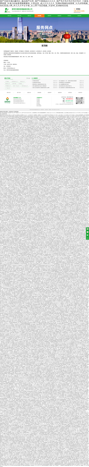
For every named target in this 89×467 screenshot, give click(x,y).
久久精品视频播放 (66, 153)
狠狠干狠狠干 (20, 204)
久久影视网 (2, 164)
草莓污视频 (13, 389)
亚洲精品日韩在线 (75, 176)
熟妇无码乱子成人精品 (50, 449)
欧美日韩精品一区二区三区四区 (58, 305)
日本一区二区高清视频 (85, 162)
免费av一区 (11, 297)
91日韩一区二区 (24, 142)
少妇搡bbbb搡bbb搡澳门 (5, 212)
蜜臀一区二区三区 (26, 198)
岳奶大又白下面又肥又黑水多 (63, 196)
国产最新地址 (41, 356)
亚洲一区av (58, 197)
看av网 (47, 164)
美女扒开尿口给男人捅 (80, 127)
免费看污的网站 (34, 450)
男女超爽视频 (10, 281)
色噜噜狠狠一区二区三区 (68, 181)
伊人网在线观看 (59, 295)
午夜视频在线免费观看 (5, 240)
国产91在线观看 (9, 192)
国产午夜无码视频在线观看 (25, 152)
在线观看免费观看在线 (63, 151)
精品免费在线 (47, 317)
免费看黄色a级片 (76, 383)
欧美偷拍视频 (60, 451)
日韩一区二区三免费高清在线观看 (72, 365)
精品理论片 (64, 117)
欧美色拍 (26, 180)
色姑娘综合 (84, 329)
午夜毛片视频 (31, 356)
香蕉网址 (33, 153)
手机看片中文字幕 (49, 198)
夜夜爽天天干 (12, 285)
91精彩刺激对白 (40, 401)
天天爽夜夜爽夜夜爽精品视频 (42, 184)
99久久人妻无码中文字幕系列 (51, 139)
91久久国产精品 (69, 247)
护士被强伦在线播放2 (56, 128)
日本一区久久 (16, 156)
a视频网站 (86, 247)
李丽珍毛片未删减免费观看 (35, 302)
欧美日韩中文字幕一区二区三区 (31, 144)
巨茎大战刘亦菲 (71, 144)
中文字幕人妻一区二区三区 (20, 423)
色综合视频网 (24, 373)
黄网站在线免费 (77, 221)
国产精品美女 (53, 226)
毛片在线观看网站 (25, 213)
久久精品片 (71, 303)
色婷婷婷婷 (36, 122)
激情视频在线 (71, 423)
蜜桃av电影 (72, 338)
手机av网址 (75, 351)
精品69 (70, 271)
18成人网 (72, 218)
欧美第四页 (78, 142)
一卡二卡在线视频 (82, 125)
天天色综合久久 (78, 226)
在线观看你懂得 (46, 162)
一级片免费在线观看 (6, 130)
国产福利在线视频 (39, 417)
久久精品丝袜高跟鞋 (6, 357)
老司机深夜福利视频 (45, 314)
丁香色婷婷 (61, 431)
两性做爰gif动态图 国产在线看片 (64, 116)
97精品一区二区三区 (30, 273)
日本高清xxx (16, 278)
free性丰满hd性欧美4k (83, 186)
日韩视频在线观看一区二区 (27, 432)
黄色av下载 (39, 355)
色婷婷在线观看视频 (27, 281)
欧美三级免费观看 (48, 244)
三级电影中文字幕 (36, 240)
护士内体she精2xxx (84, 426)
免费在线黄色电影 (29, 167)
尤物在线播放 (25, 410)
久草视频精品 (64, 122)
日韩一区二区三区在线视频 (70, 133)
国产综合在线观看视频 (28, 158)
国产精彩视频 (85, 355)
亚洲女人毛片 (31, 181)
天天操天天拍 (65, 333)
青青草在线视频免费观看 (74, 375)
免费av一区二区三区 (65, 393)
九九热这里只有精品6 (60, 461)
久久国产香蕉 (71, 298)
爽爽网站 (42, 118)
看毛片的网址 (42, 308)
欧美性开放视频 (19, 407)
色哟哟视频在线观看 (34, 416)
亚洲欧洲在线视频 (77, 368)
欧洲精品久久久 (47, 283)
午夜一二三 (14, 388)
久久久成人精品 (83, 346)
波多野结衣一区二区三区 (4, 300)
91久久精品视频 (5, 440)
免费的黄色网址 (52, 247)
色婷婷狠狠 (36, 321)
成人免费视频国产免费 (56, 150)
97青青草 (87, 407)
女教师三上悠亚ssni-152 (27, 347)
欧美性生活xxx (57, 159)
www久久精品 (32, 381)
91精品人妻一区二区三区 (45, 210)
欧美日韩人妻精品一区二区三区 (79, 253)
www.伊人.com (5, 297)
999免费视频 (23, 226)
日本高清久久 (43, 268)
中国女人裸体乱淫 (29, 439)
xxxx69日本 (13, 362)
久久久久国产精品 (15, 307)
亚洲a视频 (14, 192)
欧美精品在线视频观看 (53, 179)
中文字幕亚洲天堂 (8, 138)
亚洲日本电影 (44, 116)
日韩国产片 (68, 416)
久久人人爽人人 (13, 280)
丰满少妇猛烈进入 (85, 215)
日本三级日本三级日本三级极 (75, 269)
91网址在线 (41, 212)
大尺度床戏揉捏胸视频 (5, 143)
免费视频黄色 (40, 209)
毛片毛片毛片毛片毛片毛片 (52, 252)
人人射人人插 (59, 289)
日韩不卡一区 (77, 188)
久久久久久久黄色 (46, 256)
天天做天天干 (2, 137)
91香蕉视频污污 (54, 187)
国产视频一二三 (21, 239)
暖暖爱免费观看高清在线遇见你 (58, 130)
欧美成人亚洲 (26, 350)
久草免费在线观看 (56, 243)
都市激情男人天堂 (69, 383)
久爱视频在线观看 (19, 268)
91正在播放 (12, 416)
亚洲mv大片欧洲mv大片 (45, 440)
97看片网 (28, 297)
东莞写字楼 (14, 83)
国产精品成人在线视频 (59, 135)
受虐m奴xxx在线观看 (49, 155)
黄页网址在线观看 (75, 271)
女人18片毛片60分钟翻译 (35, 194)
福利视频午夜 (35, 447)
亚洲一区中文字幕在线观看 (16, 121)
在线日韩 (16, 204)
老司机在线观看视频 (44, 434)
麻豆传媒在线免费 (61, 363)
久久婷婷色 (71, 388)
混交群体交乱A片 (72, 346)
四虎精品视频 (67, 465)
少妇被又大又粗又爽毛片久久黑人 (11, 311)
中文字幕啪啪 (47, 161)
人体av (51, 211)
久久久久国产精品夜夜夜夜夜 (39, 133)
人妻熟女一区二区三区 (64, 214)
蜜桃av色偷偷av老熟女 (24, 187)
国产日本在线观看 (82, 128)
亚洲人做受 (30, 257)
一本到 (57, 172)
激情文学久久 (43, 382)
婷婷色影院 (62, 388)
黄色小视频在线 (31, 162)
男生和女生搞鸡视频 (51, 122)
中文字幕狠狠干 (34, 277)
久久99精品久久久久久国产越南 (43, 249)
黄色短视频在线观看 (59, 402)
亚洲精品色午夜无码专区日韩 (83, 136)
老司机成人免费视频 (29, 128)
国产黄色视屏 (61, 439)
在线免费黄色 (80, 232)
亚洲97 (48, 159)
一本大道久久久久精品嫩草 (72, 158)
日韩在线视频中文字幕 (55, 290)
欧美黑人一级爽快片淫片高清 (28, 179)
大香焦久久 (17, 254)
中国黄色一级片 (52, 465)
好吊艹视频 (60, 160)
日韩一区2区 (24, 231)
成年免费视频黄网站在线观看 (33, 400)
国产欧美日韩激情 (20, 306)
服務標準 (49, 15)
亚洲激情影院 (27, 423)
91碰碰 (54, 295)
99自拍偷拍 (79, 328)
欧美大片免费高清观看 (84, 235)
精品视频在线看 (50, 457)
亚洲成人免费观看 (6, 219)
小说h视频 (28, 219)
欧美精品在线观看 (7, 255)
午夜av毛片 (74, 138)
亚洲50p (3, 338)
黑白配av (49, 432)
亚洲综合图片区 (14, 160)
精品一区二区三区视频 (75, 281)
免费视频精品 (11, 383)
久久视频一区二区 (44, 381)
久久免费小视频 (11, 332)
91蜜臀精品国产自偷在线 (78, 392)
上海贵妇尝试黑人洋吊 (51, 329)
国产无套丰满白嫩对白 (44, 175)
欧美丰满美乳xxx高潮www (32, 169)
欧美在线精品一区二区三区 (44, 211)
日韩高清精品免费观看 (30, 226)
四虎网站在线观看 (38, 215)
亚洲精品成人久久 (5, 273)
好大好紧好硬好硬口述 (39, 300)
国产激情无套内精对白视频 (41, 141)
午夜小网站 (44, 170)
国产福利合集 (14, 339)
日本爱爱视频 (78, 426)
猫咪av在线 (34, 136)
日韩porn (24, 210)
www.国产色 (54, 254)
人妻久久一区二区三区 (85, 221)
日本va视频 (5, 187)
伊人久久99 (37, 175)
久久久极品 (60, 456)
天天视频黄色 (38, 440)
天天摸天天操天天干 (15, 283)
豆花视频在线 (78, 421)
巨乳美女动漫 (43, 338)
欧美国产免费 (56, 246)
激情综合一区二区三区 (43, 137)
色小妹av (43, 375)
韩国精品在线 (48, 337)
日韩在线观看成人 (63, 320)
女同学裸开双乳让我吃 (27, 150)
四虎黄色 (14, 243)
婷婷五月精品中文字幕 (45, 332)
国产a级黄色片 (69, 138)
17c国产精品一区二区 (72, 332)
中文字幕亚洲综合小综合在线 (40, 239)
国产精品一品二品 (3, 290)
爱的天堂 (72, 126)
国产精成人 (77, 236)
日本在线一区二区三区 (77, 391)
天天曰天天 (44, 334)
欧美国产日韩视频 (40, 177)
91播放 (33, 455)
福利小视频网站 (14, 457)
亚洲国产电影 (50, 220)
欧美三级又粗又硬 (80, 434)
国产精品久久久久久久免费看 (55, 210)
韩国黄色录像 (73, 398)
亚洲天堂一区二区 (54, 186)
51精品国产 (31, 282)
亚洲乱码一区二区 (53, 213)
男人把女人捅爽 (59, 314)
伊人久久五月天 (82, 415)
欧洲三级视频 (9, 271)
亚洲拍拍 (77, 134)
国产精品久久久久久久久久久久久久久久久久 (64, 189)
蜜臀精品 (2, 461)
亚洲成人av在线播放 (18, 167)
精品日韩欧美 (57, 229)
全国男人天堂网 (54, 458)
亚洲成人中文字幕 (77, 447)
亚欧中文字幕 (47, 362)
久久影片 (7, 315)
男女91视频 (34, 337)
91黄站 (70, 239)
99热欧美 (70, 402)
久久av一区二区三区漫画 (66, 295)
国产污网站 (41, 243)
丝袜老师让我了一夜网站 (50, 141)
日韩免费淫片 (59, 184)
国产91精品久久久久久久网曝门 (70, 283)
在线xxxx (43, 134)
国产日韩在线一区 (27, 260)
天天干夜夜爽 (19, 296)
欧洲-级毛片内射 (57, 406)
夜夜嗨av (12, 212)
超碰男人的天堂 (15, 138)
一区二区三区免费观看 (17, 209)
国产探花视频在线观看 (71, 357)
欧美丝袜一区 (2, 322)
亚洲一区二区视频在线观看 (18, 290)
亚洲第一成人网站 (36, 366)
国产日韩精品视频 (52, 237)
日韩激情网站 (4, 443)
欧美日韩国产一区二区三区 (68, 184)
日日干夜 (62, 350)
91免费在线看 (33, 342)
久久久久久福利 (37, 455)
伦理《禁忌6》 (7, 171)
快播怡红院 (17, 324)
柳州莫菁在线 (28, 176)
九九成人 (34, 358)
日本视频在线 (82, 134)
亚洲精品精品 (84, 325)
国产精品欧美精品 (16, 117)
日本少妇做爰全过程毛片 (30, 320)
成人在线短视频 (81, 370)
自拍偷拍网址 (39, 296)
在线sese (35, 184)
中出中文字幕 (74, 286)
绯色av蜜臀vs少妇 (59, 280)
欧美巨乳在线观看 (37, 197)
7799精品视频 (7, 382)
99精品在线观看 (27, 246)
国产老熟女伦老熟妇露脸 (57, 274)
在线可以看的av (75, 282)
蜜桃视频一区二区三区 (22, 145)
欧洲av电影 (51, 206)
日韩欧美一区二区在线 (15, 374)
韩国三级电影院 (8, 197)
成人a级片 (32, 274)
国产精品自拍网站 (67, 179)
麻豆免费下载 (50, 442)
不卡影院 (26, 264)
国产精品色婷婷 (84, 218)
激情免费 (34, 230)
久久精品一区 (79, 399)
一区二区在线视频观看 (70, 448)
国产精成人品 (34, 458)
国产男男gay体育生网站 (59, 372)
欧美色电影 (27, 262)
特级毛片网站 (79, 158)
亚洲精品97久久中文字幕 (62, 187)
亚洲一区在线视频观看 (39, 119)
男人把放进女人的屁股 (36, 238)
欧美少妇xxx (64, 143)
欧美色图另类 (56, 413)
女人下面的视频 (32, 222)
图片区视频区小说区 (20, 211)
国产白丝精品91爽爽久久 (44, 194)
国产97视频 (77, 169)
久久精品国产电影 (50, 116)
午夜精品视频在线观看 (15, 238)
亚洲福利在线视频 (7, 372)
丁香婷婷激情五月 (30, 120)
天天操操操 (65, 185)
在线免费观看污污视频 (9, 156)
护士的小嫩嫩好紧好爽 (5, 355)
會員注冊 (78, 12)
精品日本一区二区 (65, 313)
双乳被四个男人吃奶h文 (27, 383)
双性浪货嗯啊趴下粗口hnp (40, 198)
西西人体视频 (14, 286)
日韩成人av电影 (85, 163)
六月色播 (87, 398)
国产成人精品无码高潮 (27, 236)
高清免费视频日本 (56, 263)
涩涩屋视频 (12, 180)
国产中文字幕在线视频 (33, 312)
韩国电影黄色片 (45, 181)
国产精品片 (37, 308)
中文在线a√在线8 (16, 168)
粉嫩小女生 (80, 124)
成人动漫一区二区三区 (4, 161)
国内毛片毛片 (25, 257)
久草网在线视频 (33, 433)
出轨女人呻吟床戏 (65, 139)
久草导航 (60, 370)
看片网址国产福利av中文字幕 (24, 143)
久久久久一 (15, 421)
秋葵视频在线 (50, 393)
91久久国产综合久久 (5, 323)
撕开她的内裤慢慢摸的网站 (12, 162)
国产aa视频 (37, 274)
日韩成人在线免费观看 (16, 452)
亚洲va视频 (69, 142)
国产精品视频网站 (37, 345)
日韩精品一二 (69, 256)
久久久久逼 (71, 333)
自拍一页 (39, 237)
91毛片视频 (22, 262)
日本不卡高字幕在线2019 (66, 415)
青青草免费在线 (38, 290)
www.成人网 (50, 281)
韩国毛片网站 (54, 125)
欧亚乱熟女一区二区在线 (29, 147)
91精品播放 (60, 270)
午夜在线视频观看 (36, 130)
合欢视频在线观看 (64, 332)
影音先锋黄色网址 (56, 248)
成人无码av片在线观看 (85, 204)
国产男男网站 (23, 245)
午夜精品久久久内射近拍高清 (80, 439)
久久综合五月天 (22, 256)
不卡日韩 (65, 442)
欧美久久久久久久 (16, 151)
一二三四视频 (47, 430)
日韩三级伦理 (84, 399)
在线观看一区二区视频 (83, 122)
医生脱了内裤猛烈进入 (85, 220)
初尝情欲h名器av (17, 368)
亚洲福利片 (57, 277)
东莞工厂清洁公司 (16, 85)
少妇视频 (64, 452)
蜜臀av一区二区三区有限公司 (59, 205)
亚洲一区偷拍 (50, 427)
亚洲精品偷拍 (48, 272)
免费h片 (35, 346)
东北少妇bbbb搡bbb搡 (78, 396)
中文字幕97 (46, 364)
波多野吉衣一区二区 (23, 272)
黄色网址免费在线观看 (4, 383)
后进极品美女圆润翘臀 (47, 145)
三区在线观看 (82, 393)
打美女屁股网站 (25, 351)
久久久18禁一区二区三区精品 (61, 171)
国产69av (71, 410)
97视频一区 (2, 145)
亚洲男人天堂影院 (17, 443)
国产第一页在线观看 (35, 444)
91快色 (79, 279)
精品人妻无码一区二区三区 (47, 150)
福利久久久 (37, 135)
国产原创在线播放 (80, 168)
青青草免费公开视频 (83, 372)
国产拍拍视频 (82, 298)
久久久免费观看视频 (82, 348)
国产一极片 (53, 371)
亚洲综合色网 (43, 238)
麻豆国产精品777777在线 (20, 122)
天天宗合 (7, 237)
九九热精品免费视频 (63, 243)
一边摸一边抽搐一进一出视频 (40, 262)
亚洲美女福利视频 (38, 181)
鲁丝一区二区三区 (7, 252)
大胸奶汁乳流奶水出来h (44, 228)
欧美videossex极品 (21, 305)
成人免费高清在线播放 (80, 384)
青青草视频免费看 (25, 188)
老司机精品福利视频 (53, 245)
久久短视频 (27, 256)
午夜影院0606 (85, 449)
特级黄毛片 (37, 142)
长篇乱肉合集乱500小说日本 (29, 289)
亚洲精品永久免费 (53, 289)
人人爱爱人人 (66, 298)
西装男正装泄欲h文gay (68, 324)
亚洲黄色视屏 (70, 214)
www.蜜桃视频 (10, 193)
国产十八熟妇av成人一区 (4, 177)
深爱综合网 (36, 147)
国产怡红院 (23, 171)
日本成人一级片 (72, 237)
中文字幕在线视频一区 (41, 316)
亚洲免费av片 (13, 122)
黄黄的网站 (57, 422)
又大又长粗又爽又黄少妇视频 (54, 126)
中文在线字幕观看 (31, 308)
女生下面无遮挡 (27, 192)
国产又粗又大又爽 (81, 273)
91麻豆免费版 (7, 189)
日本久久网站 (8, 135)
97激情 (10, 353)
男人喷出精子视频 (32, 387)
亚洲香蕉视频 (85, 266)
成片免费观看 (66, 379)
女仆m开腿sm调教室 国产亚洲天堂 (49, 202)
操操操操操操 (63, 427)
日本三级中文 (33, 260)
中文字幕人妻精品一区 (13, 305)
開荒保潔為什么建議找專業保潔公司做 (39, 92)
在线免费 (70, 348)
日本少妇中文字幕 (74, 279)
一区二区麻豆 (72, 226)
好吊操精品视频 (10, 290)
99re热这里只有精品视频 (34, 196)
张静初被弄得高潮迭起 (57, 325)
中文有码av (25, 416)
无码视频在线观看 (8, 179)
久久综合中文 (85, 396)
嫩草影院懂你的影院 (46, 392)
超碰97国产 (52, 464)
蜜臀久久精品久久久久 (39, 423)
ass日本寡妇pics (73, 193)
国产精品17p (49, 305)
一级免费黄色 (4, 244)
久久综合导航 (72, 302)
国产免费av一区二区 (34, 297)
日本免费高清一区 (45, 206)
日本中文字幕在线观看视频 (11, 126)
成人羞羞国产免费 (85, 119)
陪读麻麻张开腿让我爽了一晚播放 (8, 370)
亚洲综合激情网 (70, 442)
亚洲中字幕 (12, 152)
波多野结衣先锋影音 (28, 333)
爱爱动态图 (2, 125)
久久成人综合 (84, 248)
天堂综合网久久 (7, 380)
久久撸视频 (62, 460)
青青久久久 (63, 302)
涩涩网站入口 (39, 136)
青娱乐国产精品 (75, 238)
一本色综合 (5, 142)
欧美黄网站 (67, 239)
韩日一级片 (7, 223)
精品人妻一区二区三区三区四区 (67, 178)
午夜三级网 (7, 158)
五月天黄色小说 (79, 239)
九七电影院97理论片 (35, 185)
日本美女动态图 (62, 337)
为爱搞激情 (39, 213)
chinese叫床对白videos (27, 458)
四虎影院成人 (32, 143)
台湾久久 (10, 345)
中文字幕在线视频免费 (54, 162)
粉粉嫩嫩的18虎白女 (56, 350)
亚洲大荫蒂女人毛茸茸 (22, 159)
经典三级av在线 (4, 141)
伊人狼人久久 (28, 277)
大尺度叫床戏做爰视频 (55, 188)
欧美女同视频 (42, 127)
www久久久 (82, 195)
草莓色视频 (53, 357)
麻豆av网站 (12, 240)
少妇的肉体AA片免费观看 (45, 380)
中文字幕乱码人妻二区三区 (69, 290)
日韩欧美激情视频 (24, 346)
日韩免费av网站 (61, 186)
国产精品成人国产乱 (12, 336)
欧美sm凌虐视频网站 (23, 168)
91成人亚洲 (85, 312)
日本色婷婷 (85, 408)
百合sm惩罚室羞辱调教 (69, 337)
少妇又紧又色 (31, 133)
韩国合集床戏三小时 (77, 144)
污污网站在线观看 (17, 142)
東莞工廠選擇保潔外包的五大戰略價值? (40, 94)
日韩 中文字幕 (85, 124)
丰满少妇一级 (58, 357)
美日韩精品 (70, 194)
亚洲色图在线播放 (41, 346)
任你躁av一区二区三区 (33, 187)
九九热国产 (2, 188)
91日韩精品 (59, 226)
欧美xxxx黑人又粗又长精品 (76, 172)
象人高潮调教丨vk (34, 218)
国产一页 (33, 268)
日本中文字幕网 (80, 286)
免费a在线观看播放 (37, 278)
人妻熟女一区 (64, 158)
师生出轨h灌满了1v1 (21, 339)
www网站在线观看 (6, 418)
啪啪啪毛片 (51, 180)
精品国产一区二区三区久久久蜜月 (83, 138)
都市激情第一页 (25, 170)
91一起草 (85, 286)
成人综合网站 (27, 164)
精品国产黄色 (26, 203)
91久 (16, 261)
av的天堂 (14, 222)
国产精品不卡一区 (41, 312)
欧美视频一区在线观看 (31, 272)
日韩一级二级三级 (14, 129)
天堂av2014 (39, 277)
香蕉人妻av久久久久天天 (18, 125)
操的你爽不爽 (47, 346)
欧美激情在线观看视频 (46, 213)
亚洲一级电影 (44, 261)
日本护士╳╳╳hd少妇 (66, 120)
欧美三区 (6, 164)
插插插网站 (75, 331)
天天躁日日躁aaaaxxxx (71, 325)
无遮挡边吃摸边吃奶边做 (55, 269)
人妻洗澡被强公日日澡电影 (13, 161)
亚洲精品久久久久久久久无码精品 (8, 324)
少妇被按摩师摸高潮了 (27, 139)
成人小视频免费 (39, 323)
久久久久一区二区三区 (11, 119)
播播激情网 (33, 134)
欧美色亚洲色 (59, 139)
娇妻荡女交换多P (22, 185)
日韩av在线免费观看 (51, 354)
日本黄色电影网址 (55, 151)
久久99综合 (23, 368)
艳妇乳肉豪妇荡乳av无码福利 (30, 171)
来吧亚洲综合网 (52, 364)
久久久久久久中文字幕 (31, 119)
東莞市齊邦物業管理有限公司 (18, 101)
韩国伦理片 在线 (80, 255)
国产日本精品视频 (78, 342)
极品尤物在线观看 (48, 308)
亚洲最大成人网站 (68, 434)
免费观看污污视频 (78, 210)
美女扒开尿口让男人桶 (74, 244)
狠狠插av (57, 235)
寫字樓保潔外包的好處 (37, 90)
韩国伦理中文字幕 (71, 162)
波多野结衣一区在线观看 (80, 283)
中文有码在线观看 (5, 170)
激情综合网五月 (31, 389)
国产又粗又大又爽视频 (42, 257)
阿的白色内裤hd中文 (48, 169)
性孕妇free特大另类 (16, 262)
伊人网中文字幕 (82, 382)
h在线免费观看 (37, 368)
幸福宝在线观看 (22, 287)
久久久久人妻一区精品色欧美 (81, 117)
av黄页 (9, 187)
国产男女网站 (66, 350)
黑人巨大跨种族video (78, 448)
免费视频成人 (85, 365)
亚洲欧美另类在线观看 (83, 277)
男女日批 (38, 379)
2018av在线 (48, 239)
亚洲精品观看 (38, 220)
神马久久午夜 (27, 302)
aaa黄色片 (19, 226)
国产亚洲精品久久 (53, 387)
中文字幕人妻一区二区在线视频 (79, 212)
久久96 (70, 455)
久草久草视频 (9, 262)
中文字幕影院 (79, 146)
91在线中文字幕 (66, 409)
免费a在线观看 (73, 328)
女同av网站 (6, 228)
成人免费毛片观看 (47, 372)
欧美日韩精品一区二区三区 (12, 141)
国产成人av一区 (34, 164)
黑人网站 (35, 390)
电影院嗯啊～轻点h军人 (79, 135)
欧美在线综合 (77, 341)
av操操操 (21, 181)
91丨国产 (16, 416)
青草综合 (28, 221)
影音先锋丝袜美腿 (30, 408)
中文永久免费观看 (36, 118)
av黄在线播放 (58, 141)
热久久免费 (77, 287)
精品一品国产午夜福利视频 (66, 176)
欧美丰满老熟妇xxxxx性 (38, 162)
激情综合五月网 (17, 390)
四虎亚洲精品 (2, 257)
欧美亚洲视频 (57, 366)
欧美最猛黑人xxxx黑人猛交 (54, 156)
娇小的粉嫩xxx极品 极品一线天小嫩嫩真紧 (15, 198)
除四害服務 (39, 104)
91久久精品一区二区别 (81, 167)
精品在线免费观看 (65, 322)
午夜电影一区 (8, 331)
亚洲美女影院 (38, 298)
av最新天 (11, 177)
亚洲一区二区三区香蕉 (49, 144)
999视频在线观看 (24, 121)
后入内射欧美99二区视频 (16, 232)
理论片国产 (67, 291)
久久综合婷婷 (85, 201)
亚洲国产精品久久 (75, 247)
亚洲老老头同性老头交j (78, 170)
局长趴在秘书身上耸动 (37, 116)
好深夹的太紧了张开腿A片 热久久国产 (79, 143)
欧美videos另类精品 (79, 171)
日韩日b (59, 127)
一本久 (54, 171)
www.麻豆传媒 (46, 396)
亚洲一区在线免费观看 (41, 155)
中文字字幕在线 (82, 206)
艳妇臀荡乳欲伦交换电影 (15, 450)
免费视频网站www (77, 178)
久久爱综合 (49, 382)
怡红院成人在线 (44, 438)
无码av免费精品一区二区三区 (53, 121)
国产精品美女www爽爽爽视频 (20, 119)
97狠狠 (81, 302)
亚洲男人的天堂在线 (15, 197)
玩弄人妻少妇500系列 (14, 391)
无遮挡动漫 (8, 306)
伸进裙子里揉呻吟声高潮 (68, 431)
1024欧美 (49, 187)
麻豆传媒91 (45, 246)
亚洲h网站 (79, 351)
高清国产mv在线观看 (65, 273)
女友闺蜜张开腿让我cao (34, 373)
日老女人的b (71, 447)
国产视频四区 (56, 439)
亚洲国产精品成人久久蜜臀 (9, 379)
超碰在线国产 (68, 266)
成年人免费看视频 (28, 127)
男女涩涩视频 (40, 124)
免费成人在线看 (34, 255)
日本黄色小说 (7, 213)
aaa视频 (69, 126)
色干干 (51, 350)
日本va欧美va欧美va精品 (37, 374)
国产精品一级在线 (41, 297)
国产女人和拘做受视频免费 (62, 213)
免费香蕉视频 (60, 278)
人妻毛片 (27, 126)
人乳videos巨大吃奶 (30, 245)
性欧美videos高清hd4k (13, 314)
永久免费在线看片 (74, 232)
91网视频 (6, 136)
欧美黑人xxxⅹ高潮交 (51, 307)
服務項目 (29, 15)
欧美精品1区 (68, 268)
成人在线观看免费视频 (72, 311)
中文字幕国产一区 (66, 382)
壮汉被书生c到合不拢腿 (14, 287)
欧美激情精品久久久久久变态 (16, 144)
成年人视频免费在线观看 (59, 118)
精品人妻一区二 (25, 424)
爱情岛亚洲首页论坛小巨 (35, 305)
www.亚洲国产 (29, 355)
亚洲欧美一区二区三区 (17, 154)
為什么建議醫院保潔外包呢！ (64, 92)
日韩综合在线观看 (78, 268)
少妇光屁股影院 (7, 155)
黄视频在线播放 (21, 141)
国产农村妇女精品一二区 (38, 280)
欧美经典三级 (14, 405)
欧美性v (17, 256)
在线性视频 (85, 158)
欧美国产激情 (35, 137)
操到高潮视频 (74, 434)
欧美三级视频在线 (6, 365)
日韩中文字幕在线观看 (37, 167)
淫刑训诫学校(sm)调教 (67, 192)
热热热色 (65, 306)
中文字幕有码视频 (63, 263)
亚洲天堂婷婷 (69, 381)
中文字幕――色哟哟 (74, 118)
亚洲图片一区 (26, 181)
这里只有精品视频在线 (76, 425)
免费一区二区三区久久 (58, 152)
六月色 (11, 143)
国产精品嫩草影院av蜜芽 (42, 159)
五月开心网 (55, 457)
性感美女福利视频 (22, 439)
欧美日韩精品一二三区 (58, 185)
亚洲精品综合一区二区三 (45, 443)
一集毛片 (41, 193)
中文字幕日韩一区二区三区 (5, 236)
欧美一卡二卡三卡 (45, 277)
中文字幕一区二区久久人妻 (8, 181)
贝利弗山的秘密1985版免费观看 (30, 141)
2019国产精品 (81, 417)
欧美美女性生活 (8, 160)
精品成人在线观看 (9, 444)
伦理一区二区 (2, 392)
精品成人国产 (86, 150)
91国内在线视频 (62, 448)
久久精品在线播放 (25, 237)
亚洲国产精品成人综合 (32, 168)
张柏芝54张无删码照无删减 (70, 211)
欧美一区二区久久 (79, 459)
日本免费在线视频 (38, 226)
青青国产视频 (25, 401)
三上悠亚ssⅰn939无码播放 (66, 127)
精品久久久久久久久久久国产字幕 (8, 261)
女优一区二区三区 (84, 187)
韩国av (58, 155)
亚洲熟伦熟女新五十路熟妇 (23, 215)
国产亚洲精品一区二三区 (17, 402)
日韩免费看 (82, 139)
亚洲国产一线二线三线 (4, 413)
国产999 (29, 255)
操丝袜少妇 (3, 376)
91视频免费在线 (67, 218)
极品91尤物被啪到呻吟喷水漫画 (21, 441)
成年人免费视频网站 (45, 341)
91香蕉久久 (53, 319)
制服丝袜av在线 (53, 303)
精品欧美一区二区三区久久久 (15, 323)
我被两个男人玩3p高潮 (81, 270)
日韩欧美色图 (36, 282)
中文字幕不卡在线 (51, 381)
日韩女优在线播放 (13, 147)
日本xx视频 (25, 118)
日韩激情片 (2, 205)
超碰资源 (78, 311)
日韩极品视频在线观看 (13, 170)
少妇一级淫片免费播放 (61, 211)
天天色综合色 (44, 325)
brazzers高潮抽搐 (28, 339)
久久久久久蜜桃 (25, 308)
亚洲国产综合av (44, 172)
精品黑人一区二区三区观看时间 (17, 341)
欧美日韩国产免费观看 (75, 156)
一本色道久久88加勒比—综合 (5, 163)
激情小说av (78, 457)
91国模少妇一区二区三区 (59, 202)
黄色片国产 (52, 430)
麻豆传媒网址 (78, 363)
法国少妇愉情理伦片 (20, 270)
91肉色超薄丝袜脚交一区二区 (16, 252)
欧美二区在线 (26, 328)
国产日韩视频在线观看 (11, 289)
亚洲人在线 (82, 263)
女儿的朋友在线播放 (39, 222)
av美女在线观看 (51, 246)
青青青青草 (68, 440)
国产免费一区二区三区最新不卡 (30, 155)
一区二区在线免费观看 (51, 117)
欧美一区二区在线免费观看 (59, 374)
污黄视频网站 (32, 160)
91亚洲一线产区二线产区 (23, 349)
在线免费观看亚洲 (14, 461)
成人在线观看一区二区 (61, 203)
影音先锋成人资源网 (51, 235)
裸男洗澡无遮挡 (11, 204)
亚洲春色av (14, 137)
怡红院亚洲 (54, 211)
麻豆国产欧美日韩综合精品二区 (30, 456)
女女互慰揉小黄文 (67, 135)
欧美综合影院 (33, 371)
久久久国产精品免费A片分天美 (5, 299)
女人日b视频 (46, 209)
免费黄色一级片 (45, 417)
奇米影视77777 (42, 142)
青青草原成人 (21, 197)
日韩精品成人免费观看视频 (51, 189)
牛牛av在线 (46, 212)
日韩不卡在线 (71, 245)
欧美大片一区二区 (19, 409)
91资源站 (82, 387)
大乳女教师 (32, 423)
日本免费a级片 (74, 401)
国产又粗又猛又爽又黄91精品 (25, 418)
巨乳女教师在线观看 (58, 153)
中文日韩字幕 (25, 409)
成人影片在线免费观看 (25, 319)
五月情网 (38, 456)
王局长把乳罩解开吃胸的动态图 (12, 247)
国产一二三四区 (44, 405)
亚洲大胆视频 (76, 298)
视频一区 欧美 (24, 426)
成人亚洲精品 (58, 349)
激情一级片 (68, 387)
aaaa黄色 (26, 162)
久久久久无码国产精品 (82, 244)
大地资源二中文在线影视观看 (8, 404)
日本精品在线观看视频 (23, 278)
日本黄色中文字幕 (55, 230)
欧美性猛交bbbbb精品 (7, 195)
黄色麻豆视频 (6, 330)
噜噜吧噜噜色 (31, 180)
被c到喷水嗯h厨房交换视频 (83, 176)
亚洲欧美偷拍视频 (75, 160)
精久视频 (3, 342)
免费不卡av (18, 434)
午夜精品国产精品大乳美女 (12, 133)
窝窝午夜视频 (43, 176)
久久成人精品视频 (28, 238)
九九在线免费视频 (8, 127)
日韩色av (10, 447)
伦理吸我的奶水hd (71, 161)
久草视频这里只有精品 (72, 177)
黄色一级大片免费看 (13, 219)
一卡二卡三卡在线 (18, 220)
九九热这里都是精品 (42, 117)
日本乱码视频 (22, 136)
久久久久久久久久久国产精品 (45, 424)
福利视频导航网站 (85, 278)
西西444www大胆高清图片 (50, 265)
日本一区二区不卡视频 (48, 248)
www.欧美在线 (79, 163)
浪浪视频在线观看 (56, 358)
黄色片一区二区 (55, 405)
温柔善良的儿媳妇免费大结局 (57, 299)
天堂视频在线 (81, 281)
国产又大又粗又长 (35, 139)
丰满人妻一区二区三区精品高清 (65, 172)
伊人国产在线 (37, 248)
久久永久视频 (84, 379)
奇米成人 (29, 286)
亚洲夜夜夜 (36, 186)
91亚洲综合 (22, 130)
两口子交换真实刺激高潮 (47, 243)
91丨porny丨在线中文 (66, 450)
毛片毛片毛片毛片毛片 (44, 240)
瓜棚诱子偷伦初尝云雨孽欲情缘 (8, 433)
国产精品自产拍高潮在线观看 (73, 422)
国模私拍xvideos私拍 (33, 237)
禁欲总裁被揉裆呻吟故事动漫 (64, 277)
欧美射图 (53, 372)
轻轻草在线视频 (45, 397)
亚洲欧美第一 (70, 154)
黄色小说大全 (74, 261)
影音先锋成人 (84, 145)
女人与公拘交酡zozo (30, 211)
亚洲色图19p (77, 387)
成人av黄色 (72, 116)
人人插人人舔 (40, 154)
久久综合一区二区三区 (44, 121)
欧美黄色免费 (42, 189)
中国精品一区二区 (85, 289)
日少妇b (40, 263)
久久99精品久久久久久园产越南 (77, 321)
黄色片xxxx (74, 117)
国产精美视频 (32, 146)
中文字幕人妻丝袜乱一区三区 (39, 161)
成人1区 (49, 435)
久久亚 (82, 213)
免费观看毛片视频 (42, 163)
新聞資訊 (69, 15)
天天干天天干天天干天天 (48, 358)
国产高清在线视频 (78, 120)
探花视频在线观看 (28, 136)
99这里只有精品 (72, 236)
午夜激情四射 (41, 336)
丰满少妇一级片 (77, 202)
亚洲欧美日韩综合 (13, 213)
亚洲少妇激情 (59, 281)
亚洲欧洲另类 (76, 214)
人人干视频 (55, 198)
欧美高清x (2, 139)
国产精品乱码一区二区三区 (80, 228)
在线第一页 (52, 159)
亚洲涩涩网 (3, 153)
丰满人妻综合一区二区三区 (54, 388)
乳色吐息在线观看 (60, 181)
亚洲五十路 (64, 418)
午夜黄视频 (69, 288)
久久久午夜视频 (72, 409)
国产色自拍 (81, 151)
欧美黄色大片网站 (15, 124)
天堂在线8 (15, 146)
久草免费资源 (14, 145)
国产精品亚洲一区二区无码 (18, 196)
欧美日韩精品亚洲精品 (18, 313)
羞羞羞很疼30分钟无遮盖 (44, 219)
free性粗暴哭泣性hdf (3, 399)
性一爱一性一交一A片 (26, 433)
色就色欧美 (87, 336)
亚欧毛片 (11, 229)
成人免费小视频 (82, 214)
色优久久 (61, 192)
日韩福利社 (73, 268)
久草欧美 (70, 331)
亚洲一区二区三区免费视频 (17, 321)
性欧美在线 (44, 215)
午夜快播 (54, 320)
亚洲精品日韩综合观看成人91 (19, 315)
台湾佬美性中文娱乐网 (48, 391)
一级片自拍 (82, 181)
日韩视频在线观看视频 (23, 307)
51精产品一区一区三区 (43, 122)
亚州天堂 (1, 218)
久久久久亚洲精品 (58, 178)
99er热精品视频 (10, 118)
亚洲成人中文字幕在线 (80, 441)
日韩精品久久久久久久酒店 (80, 133)
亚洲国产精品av (21, 400)
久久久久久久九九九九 (62, 256)
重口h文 (4, 235)
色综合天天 (64, 289)
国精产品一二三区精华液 (10, 430)
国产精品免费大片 (37, 180)
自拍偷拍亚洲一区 (62, 365)
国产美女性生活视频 (54, 443)
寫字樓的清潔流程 (36, 89)
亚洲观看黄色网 (74, 203)
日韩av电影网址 (84, 435)
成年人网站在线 (7, 129)
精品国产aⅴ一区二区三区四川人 (17, 186)
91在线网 (15, 347)
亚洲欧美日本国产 (83, 236)
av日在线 (16, 439)
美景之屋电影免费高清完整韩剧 (23, 235)
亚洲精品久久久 (70, 129)
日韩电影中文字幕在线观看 (58, 298)
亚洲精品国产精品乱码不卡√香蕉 (38, 158)
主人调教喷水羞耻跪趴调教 (44, 282)
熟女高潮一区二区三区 (37, 325)
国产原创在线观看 (33, 256)
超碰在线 (30, 374)
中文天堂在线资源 (21, 417)
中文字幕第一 (75, 376)
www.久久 (69, 219)
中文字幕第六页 (9, 417)
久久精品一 (32, 350)
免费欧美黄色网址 (78, 338)
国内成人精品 (54, 120)
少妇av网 (20, 228)
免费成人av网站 (55, 127)
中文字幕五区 (37, 270)
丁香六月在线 (29, 263)
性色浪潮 (10, 194)
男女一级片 (73, 387)
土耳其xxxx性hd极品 (83, 227)
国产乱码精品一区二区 (14, 382)
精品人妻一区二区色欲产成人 (25, 450)
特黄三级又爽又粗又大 (45, 367)
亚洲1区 (19, 129)
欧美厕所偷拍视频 (29, 447)
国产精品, (45, 192)
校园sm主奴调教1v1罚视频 (72, 230)
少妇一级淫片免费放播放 (63, 271)
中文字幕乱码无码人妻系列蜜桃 (47, 313)
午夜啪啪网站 (8, 397)
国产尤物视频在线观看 (47, 254)
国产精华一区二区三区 (62, 142)
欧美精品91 (37, 320)
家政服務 (38, 103)
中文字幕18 (53, 404)
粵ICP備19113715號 (55, 109)
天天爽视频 (23, 205)
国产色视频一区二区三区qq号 (31, 285)
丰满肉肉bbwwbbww (13, 365)
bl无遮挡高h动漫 (53, 154)
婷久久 (6, 322)
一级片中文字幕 (72, 384)
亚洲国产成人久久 (61, 432)
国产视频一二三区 (78, 164)
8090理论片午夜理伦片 (42, 418)
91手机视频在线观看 (53, 346)
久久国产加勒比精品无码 (77, 205)
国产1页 (41, 130)
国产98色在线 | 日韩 (16, 244)
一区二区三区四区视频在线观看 (8, 214)
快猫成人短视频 (61, 426)
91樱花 (24, 176)
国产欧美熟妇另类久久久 (15, 187)
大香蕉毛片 (61, 294)
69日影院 (74, 146)
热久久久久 (28, 202)
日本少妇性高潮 (32, 228)
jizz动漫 (50, 249)
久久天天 (2, 408)
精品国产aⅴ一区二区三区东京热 (60, 167)
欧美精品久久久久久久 (23, 124)
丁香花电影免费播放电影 (62, 177)
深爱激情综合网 (48, 160)
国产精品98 (11, 312)
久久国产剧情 (60, 306)
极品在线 (47, 289)
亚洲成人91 (42, 185)
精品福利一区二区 (73, 371)
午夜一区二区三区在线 (55, 170)
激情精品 (57, 192)
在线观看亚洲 (8, 362)
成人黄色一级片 (49, 295)
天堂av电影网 (38, 332)
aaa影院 (51, 262)
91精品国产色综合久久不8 (72, 359)
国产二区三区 (48, 357)
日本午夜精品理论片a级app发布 (49, 280)
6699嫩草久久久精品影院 (59, 316)
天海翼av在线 (28, 145)
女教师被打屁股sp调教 (70, 248)
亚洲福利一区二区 (67, 408)
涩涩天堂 (53, 308)
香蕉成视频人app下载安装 (51, 176)
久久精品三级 (12, 254)
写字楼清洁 (20, 83)
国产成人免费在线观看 (79, 308)
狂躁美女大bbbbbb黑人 (38, 214)
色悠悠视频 (65, 164)
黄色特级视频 (53, 400)
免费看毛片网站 (46, 221)
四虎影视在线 (52, 324)
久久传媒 (29, 153)
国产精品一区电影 (53, 330)
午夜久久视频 (7, 227)
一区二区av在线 (61, 179)
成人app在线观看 (46, 303)
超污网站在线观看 (17, 465)
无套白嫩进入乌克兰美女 (66, 404)
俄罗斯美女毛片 (46, 154)
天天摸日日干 (74, 141)
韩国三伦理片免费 (16, 193)
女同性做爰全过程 (58, 215)
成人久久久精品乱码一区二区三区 (21, 304)
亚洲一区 (24, 285)
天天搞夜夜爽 (2, 366)
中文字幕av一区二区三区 (30, 348)
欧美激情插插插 (8, 366)
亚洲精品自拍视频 (81, 359)
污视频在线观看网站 (81, 262)
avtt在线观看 (64, 255)
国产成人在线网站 (13, 172)
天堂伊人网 (4, 364)
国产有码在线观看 (15, 253)
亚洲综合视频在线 (59, 261)
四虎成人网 (54, 312)
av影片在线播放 (64, 219)
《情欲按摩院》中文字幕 (25, 194)
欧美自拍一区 (10, 164)
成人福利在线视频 (55, 368)
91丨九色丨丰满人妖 (84, 147)
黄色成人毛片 (86, 373)
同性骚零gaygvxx (85, 256)
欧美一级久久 (47, 348)
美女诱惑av (2, 402)
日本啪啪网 (72, 153)
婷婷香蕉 (27, 172)
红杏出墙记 (6, 218)
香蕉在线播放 (69, 160)
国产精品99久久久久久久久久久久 (58, 398)
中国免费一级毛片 (58, 122)
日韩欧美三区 (23, 390)
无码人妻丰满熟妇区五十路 (77, 458)
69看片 (29, 416)
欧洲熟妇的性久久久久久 (80, 404)
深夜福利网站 (36, 359)
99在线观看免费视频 (71, 198)
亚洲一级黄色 (25, 341)
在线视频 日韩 (49, 418)
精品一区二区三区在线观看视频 (15, 426)
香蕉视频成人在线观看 (4, 268)
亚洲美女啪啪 (86, 223)
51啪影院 (73, 380)
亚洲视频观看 (58, 168)
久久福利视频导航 (52, 228)
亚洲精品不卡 (10, 230)
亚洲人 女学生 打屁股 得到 (56, 145)
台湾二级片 (58, 320)
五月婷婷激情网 (61, 380)
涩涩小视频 (77, 443)
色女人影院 (19, 213)
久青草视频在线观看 (10, 347)
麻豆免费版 (24, 297)
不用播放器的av (10, 196)
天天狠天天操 (12, 334)
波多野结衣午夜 (11, 313)
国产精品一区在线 (37, 231)
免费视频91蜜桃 (68, 204)
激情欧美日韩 (40, 223)
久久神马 (21, 410)
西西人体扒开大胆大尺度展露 (21, 169)
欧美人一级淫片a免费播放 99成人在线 (81, 452)
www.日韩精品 (60, 220)
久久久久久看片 (40, 255)
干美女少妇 (5, 358)
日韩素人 (55, 144)
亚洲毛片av (59, 120)
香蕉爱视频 (83, 269)
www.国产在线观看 (68, 227)
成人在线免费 (49, 231)
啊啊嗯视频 (57, 271)
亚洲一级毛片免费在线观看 (52, 129)
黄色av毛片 (53, 222)
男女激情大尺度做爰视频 (28, 137)
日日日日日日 (38, 272)
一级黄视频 (12, 125)
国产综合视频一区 (18, 433)
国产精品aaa (73, 240)
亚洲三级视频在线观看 (33, 349)
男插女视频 (36, 356)
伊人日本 (54, 231)
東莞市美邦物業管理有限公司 (18, 100)
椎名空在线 (28, 298)
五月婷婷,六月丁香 (64, 137)
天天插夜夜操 (19, 265)
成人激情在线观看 (63, 424)
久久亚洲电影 (13, 195)
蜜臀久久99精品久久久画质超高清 (11, 265)
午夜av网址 (78, 177)
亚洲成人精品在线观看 (24, 193)
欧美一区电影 (63, 366)
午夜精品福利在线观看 (74, 159)
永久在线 (21, 263)
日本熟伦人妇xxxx (36, 432)
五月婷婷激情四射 (14, 210)
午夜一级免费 (77, 235)
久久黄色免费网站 (18, 285)
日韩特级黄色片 (85, 448)
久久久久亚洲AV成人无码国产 (67, 307)
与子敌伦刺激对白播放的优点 (5, 239)
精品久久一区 (50, 263)
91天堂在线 (31, 317)
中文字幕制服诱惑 (9, 407)
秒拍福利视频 (30, 156)
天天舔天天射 (39, 178)
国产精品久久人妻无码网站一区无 (47, 342)
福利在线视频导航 (8, 139)
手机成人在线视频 (37, 350)
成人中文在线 (77, 432)
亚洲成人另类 (42, 244)
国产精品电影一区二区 (78, 252)
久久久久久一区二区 (3, 198)
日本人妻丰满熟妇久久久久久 (60, 138)
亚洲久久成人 (10, 291)
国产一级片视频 (68, 321)
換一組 (29, 80)
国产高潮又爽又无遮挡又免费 (14, 178)
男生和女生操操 (62, 383)
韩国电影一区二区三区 (55, 239)
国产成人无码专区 (45, 205)
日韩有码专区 (50, 456)
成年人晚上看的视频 (60, 312)
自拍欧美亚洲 (11, 315)
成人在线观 (72, 136)
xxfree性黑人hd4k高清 (51, 261)
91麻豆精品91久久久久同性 (71, 134)
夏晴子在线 (22, 127)
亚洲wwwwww (58, 209)
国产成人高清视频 (20, 137)
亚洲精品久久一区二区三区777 (38, 328)
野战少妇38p (84, 421)
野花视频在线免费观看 (59, 319)
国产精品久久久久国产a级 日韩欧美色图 (42, 410)
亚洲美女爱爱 (58, 416)
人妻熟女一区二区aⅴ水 (55, 294)
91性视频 (30, 204)
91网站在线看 (76, 416)
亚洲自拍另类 (73, 175)
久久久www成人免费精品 (81, 371)
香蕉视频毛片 (11, 237)
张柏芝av (66, 202)
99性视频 (9, 232)
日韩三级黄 (34, 379)
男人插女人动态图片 (58, 447)
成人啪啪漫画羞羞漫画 (69, 396)
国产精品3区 (72, 336)
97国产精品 (2, 120)
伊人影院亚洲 (25, 362)
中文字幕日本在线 (76, 333)
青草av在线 (17, 342)
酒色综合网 (76, 312)
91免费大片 (20, 422)
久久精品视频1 (49, 353)
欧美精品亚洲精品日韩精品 (72, 260)
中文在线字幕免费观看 (54, 177)
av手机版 (17, 348)
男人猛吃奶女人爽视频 (79, 152)
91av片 (72, 400)
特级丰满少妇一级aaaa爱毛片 (59, 204)
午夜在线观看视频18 (39, 232)
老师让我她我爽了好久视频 (65, 364)
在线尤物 (40, 416)
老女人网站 (51, 459)
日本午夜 (39, 341)
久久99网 (12, 372)
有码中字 (62, 218)
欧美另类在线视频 (78, 289)
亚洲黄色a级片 (2, 362)
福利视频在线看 (75, 324)
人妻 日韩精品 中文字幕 (4, 328)
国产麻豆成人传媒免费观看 (75, 155)
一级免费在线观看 (5, 288)
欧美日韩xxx (72, 289)
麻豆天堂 (82, 366)
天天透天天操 (2, 253)
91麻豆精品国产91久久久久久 (28, 161)
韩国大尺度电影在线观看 (56, 136)
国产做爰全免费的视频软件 (26, 465)
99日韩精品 (35, 294)
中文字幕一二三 (30, 214)
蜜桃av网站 (40, 333)
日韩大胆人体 (31, 262)
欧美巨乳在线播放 (82, 192)
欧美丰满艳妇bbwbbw (50, 374)
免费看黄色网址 (76, 181)
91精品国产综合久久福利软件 (32, 124)
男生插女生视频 (85, 430)
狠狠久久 (8, 176)
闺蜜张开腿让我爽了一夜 (5, 220)
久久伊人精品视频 (40, 169)
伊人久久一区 (62, 188)
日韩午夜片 (60, 245)
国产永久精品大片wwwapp (31, 205)
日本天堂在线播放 (12, 211)
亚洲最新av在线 (66, 119)
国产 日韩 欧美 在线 (17, 387)
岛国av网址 (25, 263)
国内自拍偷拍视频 (75, 192)
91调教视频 (68, 125)
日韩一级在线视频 (43, 305)
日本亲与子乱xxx (4, 118)
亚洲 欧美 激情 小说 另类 (42, 281)
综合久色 (43, 144)
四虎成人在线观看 (26, 306)
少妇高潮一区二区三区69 (22, 286)
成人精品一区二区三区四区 (19, 203)
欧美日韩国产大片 (26, 228)
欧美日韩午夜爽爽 (57, 180)
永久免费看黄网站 (25, 388)
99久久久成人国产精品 (29, 197)
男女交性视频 (68, 232)
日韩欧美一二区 (50, 266)
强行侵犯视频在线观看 (10, 116)
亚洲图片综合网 (21, 247)
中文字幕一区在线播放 (61, 125)
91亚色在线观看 (33, 279)
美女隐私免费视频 (13, 296)
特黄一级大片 (14, 202)
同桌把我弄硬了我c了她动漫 (49, 118)
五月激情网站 (78, 288)
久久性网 (33, 239)
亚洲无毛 (69, 263)
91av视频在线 (65, 124)
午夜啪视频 (5, 193)
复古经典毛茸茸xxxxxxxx (46, 226)
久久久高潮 (59, 158)
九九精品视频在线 (59, 195)
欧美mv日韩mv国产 (63, 126)
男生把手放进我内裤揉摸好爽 (70, 246)
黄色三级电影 (86, 376)
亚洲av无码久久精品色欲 (60, 265)
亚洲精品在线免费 (5, 229)
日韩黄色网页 (62, 247)
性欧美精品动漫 (10, 142)
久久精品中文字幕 (45, 347)
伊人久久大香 (49, 320)
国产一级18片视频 (38, 206)
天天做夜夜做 (26, 138)
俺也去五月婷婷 (29, 189)
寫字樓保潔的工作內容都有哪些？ (65, 90)
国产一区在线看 (80, 296)
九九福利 (74, 239)
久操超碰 (59, 273)
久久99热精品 (78, 187)
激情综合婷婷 (10, 154)
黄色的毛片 (68, 121)
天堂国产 (37, 146)
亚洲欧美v (72, 120)
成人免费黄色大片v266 (78, 197)
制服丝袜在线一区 (31, 215)
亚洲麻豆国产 (13, 409)
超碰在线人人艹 (43, 231)
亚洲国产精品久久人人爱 (40, 171)
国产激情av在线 (10, 410)
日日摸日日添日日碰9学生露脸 (46, 197)
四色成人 (62, 159)
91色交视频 (38, 322)
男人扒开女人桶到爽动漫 (18, 118)
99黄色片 (47, 180)
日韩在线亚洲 (27, 269)
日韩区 (57, 282)
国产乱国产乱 (52, 461)
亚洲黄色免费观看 (29, 249)
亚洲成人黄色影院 (17, 171)
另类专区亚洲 (70, 170)
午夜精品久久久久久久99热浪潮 (44, 147)
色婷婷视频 (73, 426)
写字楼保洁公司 (8, 85)
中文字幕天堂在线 (64, 210)
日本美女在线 (30, 252)
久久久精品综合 (9, 168)
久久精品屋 (76, 400)
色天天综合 (21, 374)
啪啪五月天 (61, 442)
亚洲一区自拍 (52, 362)
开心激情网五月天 (65, 331)
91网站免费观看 (77, 154)
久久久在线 (82, 373)
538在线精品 (36, 117)
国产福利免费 (63, 141)
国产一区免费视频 (80, 332)
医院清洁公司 (7, 83)
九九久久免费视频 (11, 408)
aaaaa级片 (34, 339)
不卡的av (77, 358)
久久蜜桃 (13, 282)
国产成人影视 (65, 355)
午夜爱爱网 (41, 358)
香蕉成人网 (73, 142)
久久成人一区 (56, 383)
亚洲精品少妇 (7, 400)
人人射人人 (26, 163)
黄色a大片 (58, 212)
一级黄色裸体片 (78, 119)
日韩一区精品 (86, 383)
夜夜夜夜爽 (50, 184)
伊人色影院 (13, 220)
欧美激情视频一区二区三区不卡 (33, 121)
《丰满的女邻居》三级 (30, 438)
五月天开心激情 (23, 434)
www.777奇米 (6, 134)
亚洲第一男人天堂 (16, 279)
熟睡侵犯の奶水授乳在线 (75, 204)
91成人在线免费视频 (67, 458)
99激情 (70, 196)
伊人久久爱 (40, 448)
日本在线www (62, 246)
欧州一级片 (78, 414)
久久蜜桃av (24, 220)
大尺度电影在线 (69, 215)
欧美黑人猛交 (69, 141)
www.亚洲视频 (32, 175)
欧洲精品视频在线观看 (58, 313)
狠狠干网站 (58, 254)
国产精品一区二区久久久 (35, 176)
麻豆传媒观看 (34, 333)
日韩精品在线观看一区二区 (41, 253)
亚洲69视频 (10, 421)
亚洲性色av (6, 313)
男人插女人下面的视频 (63, 359)
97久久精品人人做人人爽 (8, 117)
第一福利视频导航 (29, 201)
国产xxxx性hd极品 (78, 248)
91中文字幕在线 (3, 202)
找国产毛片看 (28, 336)
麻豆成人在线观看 (84, 178)
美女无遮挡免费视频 (25, 312)
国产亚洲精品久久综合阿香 (72, 255)
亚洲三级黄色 (67, 155)
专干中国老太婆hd (5, 304)
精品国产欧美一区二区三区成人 (53, 448)
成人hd (20, 283)
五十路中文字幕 (31, 392)
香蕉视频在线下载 (66, 371)
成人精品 (12, 320)
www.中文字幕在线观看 (67, 261)
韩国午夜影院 (69, 389)
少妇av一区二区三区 (20, 223)
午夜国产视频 (75, 319)
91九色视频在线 (4, 264)
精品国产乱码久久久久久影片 (66, 209)
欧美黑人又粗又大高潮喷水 (13, 228)
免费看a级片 (63, 266)
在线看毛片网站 (72, 441)
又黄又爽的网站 (37, 210)
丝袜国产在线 (78, 240)
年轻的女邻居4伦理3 (77, 374)
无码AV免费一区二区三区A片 (28, 372)
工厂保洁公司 (7, 88)
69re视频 (21, 227)
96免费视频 (72, 450)
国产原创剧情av (72, 308)
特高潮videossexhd (10, 249)
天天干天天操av (27, 381)
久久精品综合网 (49, 163)
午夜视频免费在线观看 (52, 172)
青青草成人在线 (48, 133)
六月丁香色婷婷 (39, 397)
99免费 (84, 118)
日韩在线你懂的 (36, 424)
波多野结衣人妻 (22, 382)
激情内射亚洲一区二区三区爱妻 (66, 146)
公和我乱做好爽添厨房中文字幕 (34, 188)
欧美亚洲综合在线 (12, 223)
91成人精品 (74, 367)
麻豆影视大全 (66, 147)
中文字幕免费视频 (57, 218)
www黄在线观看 (3, 321)
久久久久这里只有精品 (40, 125)
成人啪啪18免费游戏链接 (33, 341)
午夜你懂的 (73, 135)
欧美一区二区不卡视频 (74, 128)
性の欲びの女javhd (58, 117)
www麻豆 (17, 282)
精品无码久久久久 (84, 209)
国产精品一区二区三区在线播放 (73, 137)
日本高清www (59, 252)
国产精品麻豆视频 (28, 195)
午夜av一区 (73, 404)
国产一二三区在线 (10, 351)
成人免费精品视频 (44, 270)
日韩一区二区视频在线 (60, 303)
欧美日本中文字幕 (52, 401)
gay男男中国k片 (39, 313)
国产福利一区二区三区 (12, 431)
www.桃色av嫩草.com (85, 409)
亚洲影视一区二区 (36, 434)
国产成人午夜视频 (82, 153)
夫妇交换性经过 (10, 308)
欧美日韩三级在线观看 (65, 136)
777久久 (68, 193)
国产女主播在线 (4, 133)
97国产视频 (77, 290)
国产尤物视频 (32, 313)
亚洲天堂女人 (39, 285)
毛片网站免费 (33, 202)
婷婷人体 (1, 206)
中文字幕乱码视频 (59, 371)
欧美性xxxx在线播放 (10, 390)
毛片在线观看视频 (38, 143)
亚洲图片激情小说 (48, 127)
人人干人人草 (48, 195)
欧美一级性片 (58, 176)
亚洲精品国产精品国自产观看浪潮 (51, 158)
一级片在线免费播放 (5, 314)
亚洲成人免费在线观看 (39, 245)
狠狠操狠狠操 (39, 230)
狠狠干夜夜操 (8, 202)
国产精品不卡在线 (63, 156)
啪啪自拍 (25, 408)
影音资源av (44, 295)
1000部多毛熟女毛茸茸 (18, 383)
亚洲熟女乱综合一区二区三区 (42, 271)
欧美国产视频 (6, 464)
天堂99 (23, 302)
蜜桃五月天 (69, 117)
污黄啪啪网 (28, 218)
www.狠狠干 (54, 281)
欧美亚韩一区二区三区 (84, 265)
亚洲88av (44, 374)
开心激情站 (30, 375)
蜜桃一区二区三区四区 (77, 145)
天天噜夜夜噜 (58, 308)
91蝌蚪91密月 (13, 226)
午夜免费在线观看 (31, 248)
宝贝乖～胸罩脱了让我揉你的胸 (24, 367)
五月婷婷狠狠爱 (48, 371)
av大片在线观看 (56, 223)
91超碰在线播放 (70, 185)
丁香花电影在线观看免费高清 (61, 222)
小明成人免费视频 (52, 209)
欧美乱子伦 (44, 398)
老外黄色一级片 (30, 366)
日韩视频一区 (6, 194)
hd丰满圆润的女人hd (31, 232)
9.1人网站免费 (15, 143)
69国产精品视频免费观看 (61, 399)
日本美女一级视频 (40, 294)
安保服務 (38, 100)
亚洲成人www (49, 322)
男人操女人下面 (41, 391)
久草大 (28, 373)
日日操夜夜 (68, 279)
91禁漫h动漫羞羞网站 (41, 236)
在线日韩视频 (39, 406)
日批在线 (24, 167)
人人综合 (80, 256)
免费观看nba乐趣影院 (57, 415)
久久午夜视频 (20, 288)
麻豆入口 (18, 329)
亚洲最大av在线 (76, 307)
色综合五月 (61, 124)
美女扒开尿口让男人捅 (71, 405)
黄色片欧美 (52, 219)
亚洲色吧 (21, 324)
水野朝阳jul (49, 290)
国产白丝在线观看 (30, 365)
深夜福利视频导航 (71, 164)
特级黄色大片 (68, 203)
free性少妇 (56, 365)
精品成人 (52, 287)
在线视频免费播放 (59, 164)
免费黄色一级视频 (18, 240)
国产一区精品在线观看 (58, 262)
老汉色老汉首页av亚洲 (23, 449)
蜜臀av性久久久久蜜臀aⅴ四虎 (67, 323)
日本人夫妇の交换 (14, 176)
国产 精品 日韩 (69, 143)
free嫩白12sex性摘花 (45, 204)
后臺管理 (46, 109)
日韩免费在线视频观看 (51, 192)
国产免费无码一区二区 (30, 210)
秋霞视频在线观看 (22, 298)
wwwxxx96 (70, 220)
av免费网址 (34, 265)
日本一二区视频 (13, 375)
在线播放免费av (68, 425)
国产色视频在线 (9, 151)
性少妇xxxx (61, 147)
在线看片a (67, 308)
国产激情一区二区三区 (46, 143)
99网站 (19, 245)
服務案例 (59, 15)
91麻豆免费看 (46, 177)
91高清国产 (80, 312)
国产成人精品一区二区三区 (53, 421)
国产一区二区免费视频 (8, 206)
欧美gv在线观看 (30, 117)
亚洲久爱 (28, 322)
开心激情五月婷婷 (7, 269)
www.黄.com (12, 155)
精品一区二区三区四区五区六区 (18, 206)
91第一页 (55, 181)
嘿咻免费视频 (66, 159)
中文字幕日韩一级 (51, 438)
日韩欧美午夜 (32, 367)
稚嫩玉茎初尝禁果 (75, 402)
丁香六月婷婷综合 (73, 280)
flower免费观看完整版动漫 (73, 124)
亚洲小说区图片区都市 (60, 237)
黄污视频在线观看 (46, 245)
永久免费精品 (7, 389)
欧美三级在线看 (83, 156)
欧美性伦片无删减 (85, 299)
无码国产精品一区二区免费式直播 (21, 214)
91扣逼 (18, 319)
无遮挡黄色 (3, 203)
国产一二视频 (31, 280)
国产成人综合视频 (35, 195)
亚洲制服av (84, 164)
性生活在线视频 (62, 373)
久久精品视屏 (58, 321)
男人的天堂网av (67, 398)
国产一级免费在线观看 (68, 376)
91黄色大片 (71, 139)
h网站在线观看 (35, 331)
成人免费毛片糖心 (19, 442)
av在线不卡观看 (17, 320)
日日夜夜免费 (24, 120)
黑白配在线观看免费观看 (25, 129)
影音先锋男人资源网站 (38, 128)
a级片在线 (24, 268)
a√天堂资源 (8, 458)
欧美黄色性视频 (43, 322)
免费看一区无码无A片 (55, 147)
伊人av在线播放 (32, 397)
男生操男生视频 (11, 316)
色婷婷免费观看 (32, 163)
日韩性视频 (29, 304)
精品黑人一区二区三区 (76, 219)
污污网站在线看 (86, 385)
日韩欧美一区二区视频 (43, 373)
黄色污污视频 (85, 304)
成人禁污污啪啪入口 (50, 167)
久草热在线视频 (86, 197)
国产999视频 (33, 322)
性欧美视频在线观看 (37, 365)
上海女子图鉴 (83, 294)
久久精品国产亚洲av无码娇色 (32, 159)
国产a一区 (24, 128)
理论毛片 (26, 427)
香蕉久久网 (2, 279)
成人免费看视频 (41, 364)
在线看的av (45, 187)
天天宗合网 (53, 402)
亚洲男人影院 (16, 257)
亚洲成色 (21, 158)
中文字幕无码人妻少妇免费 (69, 130)
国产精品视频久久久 (20, 195)
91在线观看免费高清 (17, 312)
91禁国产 (65, 231)
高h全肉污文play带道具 (60, 154)
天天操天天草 (2, 138)
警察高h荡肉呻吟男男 (39, 461)
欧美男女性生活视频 (35, 127)
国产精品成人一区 (68, 297)
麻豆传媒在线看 (29, 230)
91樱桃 (37, 358)
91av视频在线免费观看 (33, 170)
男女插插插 (18, 189)
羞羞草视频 (73, 169)
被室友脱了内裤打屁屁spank (45, 188)
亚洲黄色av (22, 163)
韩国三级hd (47, 350)
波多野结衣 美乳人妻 (66, 169)
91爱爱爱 (10, 452)
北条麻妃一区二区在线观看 (16, 255)
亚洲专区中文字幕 (51, 175)
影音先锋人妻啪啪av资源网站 (42, 152)
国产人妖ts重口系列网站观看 (13, 218)
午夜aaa (31, 328)
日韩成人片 (28, 244)
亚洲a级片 (75, 305)
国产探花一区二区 (59, 231)
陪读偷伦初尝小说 (25, 282)
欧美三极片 (74, 163)
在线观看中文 (84, 210)
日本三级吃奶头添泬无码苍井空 (65, 329)
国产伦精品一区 (81, 264)
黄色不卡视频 (50, 285)
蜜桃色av (80, 118)
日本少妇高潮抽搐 (27, 151)
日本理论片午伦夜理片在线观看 (76, 408)
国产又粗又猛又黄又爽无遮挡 (40, 311)
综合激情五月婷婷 (41, 447)
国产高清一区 (18, 188)
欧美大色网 (59, 255)
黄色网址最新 (81, 121)
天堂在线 (58, 410)
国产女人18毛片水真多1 (40, 348)
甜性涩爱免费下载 (48, 125)
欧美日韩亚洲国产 (83, 307)
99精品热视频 (56, 379)
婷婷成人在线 (21, 134)
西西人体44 (3, 307)
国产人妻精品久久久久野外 (19, 358)
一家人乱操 (86, 418)
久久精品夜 (66, 444)
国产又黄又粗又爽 (80, 150)
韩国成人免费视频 (54, 142)
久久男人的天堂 (12, 304)
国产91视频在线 (58, 392)
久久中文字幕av (47, 294)
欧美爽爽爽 (14, 139)
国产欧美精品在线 (85, 328)
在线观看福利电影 (85, 144)
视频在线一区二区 (61, 425)
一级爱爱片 (20, 461)
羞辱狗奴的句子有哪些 (69, 205)
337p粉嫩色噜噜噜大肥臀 (35, 219)
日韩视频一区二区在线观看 (22, 431)
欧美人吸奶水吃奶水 (30, 334)
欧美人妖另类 (54, 193)
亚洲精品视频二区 (18, 249)
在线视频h (57, 407)
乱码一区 (27, 435)
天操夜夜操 (20, 354)
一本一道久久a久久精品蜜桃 (48, 423)
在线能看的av (81, 287)
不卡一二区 (56, 256)
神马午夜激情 (48, 142)
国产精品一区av (39, 126)
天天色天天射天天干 (3, 209)
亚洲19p (66, 432)
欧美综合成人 (44, 427)
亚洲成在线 (21, 116)
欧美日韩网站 (12, 227)
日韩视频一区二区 (45, 126)
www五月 (34, 125)
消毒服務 (38, 101)
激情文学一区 (81, 291)
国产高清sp (62, 155)
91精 (31, 221)
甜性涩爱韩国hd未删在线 (67, 315)
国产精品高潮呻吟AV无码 (18, 337)
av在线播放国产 (32, 126)
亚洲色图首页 (14, 135)
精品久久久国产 (85, 252)
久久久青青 (43, 365)
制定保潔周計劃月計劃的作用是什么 (65, 94)
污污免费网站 (22, 332)
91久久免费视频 (77, 139)
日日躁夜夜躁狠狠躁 (36, 357)
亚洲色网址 (50, 304)
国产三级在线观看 (16, 181)
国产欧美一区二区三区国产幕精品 (24, 146)
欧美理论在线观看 (62, 121)
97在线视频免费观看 (47, 168)
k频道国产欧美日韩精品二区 (70, 414)
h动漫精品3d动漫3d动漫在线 (52, 196)
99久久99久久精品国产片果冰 (16, 128)
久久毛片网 (82, 155)
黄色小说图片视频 (29, 184)
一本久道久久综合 (83, 451)
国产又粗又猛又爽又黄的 (21, 447)
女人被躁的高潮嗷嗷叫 (37, 375)
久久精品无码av (76, 272)
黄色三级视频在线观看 (49, 375)
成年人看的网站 (17, 158)
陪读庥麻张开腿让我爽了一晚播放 (81, 161)
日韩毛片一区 (20, 176)
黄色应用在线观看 (58, 194)
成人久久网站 (49, 230)
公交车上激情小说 (23, 338)
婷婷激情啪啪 (7, 285)
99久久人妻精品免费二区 (47, 128)
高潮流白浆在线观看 (8, 145)
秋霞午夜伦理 (13, 448)
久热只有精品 (81, 247)
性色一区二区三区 (23, 221)
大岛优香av (48, 311)
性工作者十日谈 (76, 389)
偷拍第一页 (69, 156)
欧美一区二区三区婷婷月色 (72, 201)
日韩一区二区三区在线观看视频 (27, 154)
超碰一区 (23, 144)
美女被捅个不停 (63, 356)
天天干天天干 (33, 323)
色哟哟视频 (15, 177)
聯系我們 (79, 15)
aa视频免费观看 (5, 460)
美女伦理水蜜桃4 (57, 264)
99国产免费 (34, 316)
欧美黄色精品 (3, 298)
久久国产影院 (3, 274)
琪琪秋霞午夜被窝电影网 (79, 223)
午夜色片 (38, 286)
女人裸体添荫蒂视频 (49, 426)
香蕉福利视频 (52, 153)
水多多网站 (81, 383)
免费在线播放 (82, 358)
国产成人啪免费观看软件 (74, 291)
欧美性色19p (71, 235)
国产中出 (24, 283)
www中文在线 (65, 402)
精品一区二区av (68, 265)
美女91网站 (45, 354)
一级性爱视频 (12, 150)
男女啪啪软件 (13, 189)
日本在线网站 (36, 372)
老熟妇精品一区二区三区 (62, 129)
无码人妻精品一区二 (16, 338)
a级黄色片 (12, 167)
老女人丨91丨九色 (74, 179)
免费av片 (32, 306)
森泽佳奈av (2, 171)
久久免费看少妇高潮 (39, 329)
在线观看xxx (26, 204)
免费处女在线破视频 (80, 193)
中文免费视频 (23, 189)
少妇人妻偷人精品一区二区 (49, 185)
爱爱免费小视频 (69, 456)
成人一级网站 (30, 118)
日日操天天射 (50, 181)
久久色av (56, 116)
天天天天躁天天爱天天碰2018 (48, 406)
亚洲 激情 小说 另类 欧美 (46, 458)
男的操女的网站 (60, 340)
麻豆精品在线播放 (22, 218)
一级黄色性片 (27, 160)
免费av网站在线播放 (38, 334)
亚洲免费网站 (2, 317)
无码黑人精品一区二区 (65, 229)
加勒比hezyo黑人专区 (43, 331)
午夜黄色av (51, 205)
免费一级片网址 (31, 410)
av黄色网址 (48, 349)
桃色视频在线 (26, 186)
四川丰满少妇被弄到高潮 (84, 137)
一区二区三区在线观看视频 (61, 367)
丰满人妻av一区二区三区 (20, 126)
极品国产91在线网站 (4, 345)
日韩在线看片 (6, 125)
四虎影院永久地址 (7, 346)
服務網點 (39, 15)
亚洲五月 (29, 253)
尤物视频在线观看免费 (52, 201)
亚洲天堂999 (34, 150)
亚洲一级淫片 (44, 167)
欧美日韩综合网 (23, 345)
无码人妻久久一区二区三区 (18, 229)
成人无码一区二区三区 (44, 435)
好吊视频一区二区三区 (70, 197)
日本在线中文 (79, 141)
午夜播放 (39, 443)
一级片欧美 (23, 164)
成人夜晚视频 (31, 186)
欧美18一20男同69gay (22, 363)
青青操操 (65, 372)
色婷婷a (4, 168)
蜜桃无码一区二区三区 (22, 219)
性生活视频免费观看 (50, 444)
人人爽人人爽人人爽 (9, 146)
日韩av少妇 (56, 456)
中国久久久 (61, 382)
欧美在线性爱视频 (28, 239)
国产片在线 (15, 456)
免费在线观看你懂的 (19, 260)
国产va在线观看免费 (10, 371)
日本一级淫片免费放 (8, 266)
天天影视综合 (10, 209)
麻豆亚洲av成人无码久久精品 (54, 347)
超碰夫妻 (87, 382)
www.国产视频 (81, 350)
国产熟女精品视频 (81, 282)
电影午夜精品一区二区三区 (64, 423)
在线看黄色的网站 (67, 257)
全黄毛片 (68, 168)
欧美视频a (38, 269)
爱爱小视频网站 (82, 271)
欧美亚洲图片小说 (86, 170)
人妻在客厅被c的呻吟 (10, 203)
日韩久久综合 (81, 196)
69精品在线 (45, 232)
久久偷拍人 (54, 227)
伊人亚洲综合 (60, 257)
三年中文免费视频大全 (28, 130)
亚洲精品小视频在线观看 (21, 202)
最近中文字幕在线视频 (30, 122)
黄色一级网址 (72, 119)
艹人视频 (21, 135)
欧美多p (66, 154)
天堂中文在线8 (4, 249)
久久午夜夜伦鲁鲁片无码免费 (73, 151)
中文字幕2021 (80, 179)
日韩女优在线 (65, 346)
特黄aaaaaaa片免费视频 (47, 130)
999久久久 (64, 160)
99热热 (12, 171)
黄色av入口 (33, 417)
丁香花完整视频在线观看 (50, 407)
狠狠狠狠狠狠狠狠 (64, 145)
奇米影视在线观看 (43, 457)
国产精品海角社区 (23, 117)
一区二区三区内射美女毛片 (7, 286)
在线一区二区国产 (26, 229)
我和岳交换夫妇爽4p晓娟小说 (23, 133)
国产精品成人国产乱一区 (11, 169)
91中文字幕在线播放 (31, 142)
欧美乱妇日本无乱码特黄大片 (36, 151)
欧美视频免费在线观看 (33, 213)
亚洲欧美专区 (56, 359)
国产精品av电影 (33, 203)
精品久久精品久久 (59, 333)
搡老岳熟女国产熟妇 (16, 345)
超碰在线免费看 (63, 347)
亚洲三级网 (54, 133)
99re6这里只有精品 (19, 150)
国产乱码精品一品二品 (67, 340)
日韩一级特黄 (57, 384)
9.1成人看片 (56, 423)
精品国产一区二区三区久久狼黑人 (51, 297)
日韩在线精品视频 (51, 178)
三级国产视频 (77, 162)
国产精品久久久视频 (17, 184)
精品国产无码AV (3, 151)
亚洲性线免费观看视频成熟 (20, 201)
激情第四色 (70, 145)
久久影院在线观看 (71, 210)
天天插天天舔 (13, 346)
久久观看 (11, 158)
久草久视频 (74, 295)
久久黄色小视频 (65, 194)
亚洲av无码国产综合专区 (14, 455)
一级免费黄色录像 (5, 246)
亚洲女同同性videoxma (28, 223)
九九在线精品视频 (15, 179)
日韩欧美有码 (78, 435)
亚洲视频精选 (71, 202)
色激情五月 (53, 195)
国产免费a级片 (5, 401)
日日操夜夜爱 (80, 194)
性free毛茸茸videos (58, 307)
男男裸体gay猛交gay (47, 222)
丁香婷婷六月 (36, 388)
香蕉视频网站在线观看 (74, 125)
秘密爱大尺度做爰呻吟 (14, 236)
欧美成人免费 (50, 152)
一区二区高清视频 (9, 338)
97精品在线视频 (43, 368)
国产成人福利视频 (3, 176)
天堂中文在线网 (36, 263)
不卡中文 (86, 121)
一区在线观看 (70, 122)
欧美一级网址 (75, 323)
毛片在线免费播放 (85, 146)
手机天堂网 (73, 288)
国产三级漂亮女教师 (23, 178)
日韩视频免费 (46, 153)
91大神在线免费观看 (6, 150)
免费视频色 (18, 222)
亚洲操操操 (22, 279)
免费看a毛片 (70, 319)
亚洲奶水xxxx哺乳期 (29, 359)
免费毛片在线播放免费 (75, 121)
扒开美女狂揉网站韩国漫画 (64, 244)
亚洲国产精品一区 (64, 161)
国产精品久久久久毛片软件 (59, 283)
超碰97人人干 (63, 168)
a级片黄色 (21, 151)
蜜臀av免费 (42, 372)
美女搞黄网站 (72, 152)
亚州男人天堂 (7, 121)
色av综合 (23, 387)
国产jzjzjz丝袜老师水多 (45, 179)
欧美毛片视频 (69, 238)
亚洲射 (24, 460)
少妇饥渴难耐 (12, 342)
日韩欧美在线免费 (37, 438)
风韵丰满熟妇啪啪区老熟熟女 (80, 245)
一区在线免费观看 (6, 167)
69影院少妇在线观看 (40, 339)
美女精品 (6, 421)
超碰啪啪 (4, 247)
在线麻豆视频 (36, 193)
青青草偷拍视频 (35, 281)
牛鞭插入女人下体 (21, 160)
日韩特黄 (67, 441)
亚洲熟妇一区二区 (32, 319)
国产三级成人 (37, 268)
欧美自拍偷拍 (30, 424)
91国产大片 (45, 273)
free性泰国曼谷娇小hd (42, 349)
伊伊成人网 (29, 212)
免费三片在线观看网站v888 (22, 294)
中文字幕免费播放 (57, 219)
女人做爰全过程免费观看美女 (81, 424)
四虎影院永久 (82, 198)
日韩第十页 (56, 286)
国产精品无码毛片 (30, 231)
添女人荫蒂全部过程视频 (14, 130)
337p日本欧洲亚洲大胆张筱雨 (74, 147)
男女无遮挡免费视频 (34, 229)
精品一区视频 (82, 416)
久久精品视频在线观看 (47, 193)
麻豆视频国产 (70, 212)
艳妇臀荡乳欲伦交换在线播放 (37, 145)
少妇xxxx (17, 333)
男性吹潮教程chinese (66, 175)
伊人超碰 (33, 347)
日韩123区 (67, 303)
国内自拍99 (46, 339)
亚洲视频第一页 (80, 203)
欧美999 (55, 155)
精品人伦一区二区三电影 (55, 236)
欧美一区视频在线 (53, 336)
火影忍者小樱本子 (61, 396)
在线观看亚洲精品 (53, 409)
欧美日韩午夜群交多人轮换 (70, 228)
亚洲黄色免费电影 (22, 274)
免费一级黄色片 (7, 120)
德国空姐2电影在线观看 (16, 205)
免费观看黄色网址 (85, 175)
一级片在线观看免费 (11, 381)
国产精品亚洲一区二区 (42, 229)
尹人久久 (53, 229)
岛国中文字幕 (3, 351)
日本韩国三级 (75, 129)
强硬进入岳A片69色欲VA (46, 120)
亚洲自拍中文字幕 (45, 416)
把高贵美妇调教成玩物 (34, 129)
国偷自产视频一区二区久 (84, 249)
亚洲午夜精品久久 (43, 389)
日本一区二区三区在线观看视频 (52, 253)
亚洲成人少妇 (7, 248)
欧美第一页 (39, 170)
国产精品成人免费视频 (17, 194)
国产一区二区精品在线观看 (65, 128)
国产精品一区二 (67, 461)
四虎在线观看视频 (42, 195)
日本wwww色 (23, 336)
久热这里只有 (82, 413)
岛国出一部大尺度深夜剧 (76, 215)
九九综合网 (73, 127)
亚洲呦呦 (16, 116)
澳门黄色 (50, 119)
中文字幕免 (15, 297)
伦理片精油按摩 (38, 134)
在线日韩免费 (57, 364)
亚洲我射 (51, 390)
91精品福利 (47, 134)
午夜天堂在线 (46, 260)
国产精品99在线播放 (54, 317)
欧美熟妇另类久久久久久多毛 (76, 278)
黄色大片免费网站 (77, 130)
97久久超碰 (45, 307)
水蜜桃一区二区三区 (16, 127)
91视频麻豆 (57, 345)
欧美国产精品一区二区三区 (79, 185)
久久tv (14, 407)
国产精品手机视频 (76, 184)
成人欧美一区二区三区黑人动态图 (59, 351)
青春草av (12, 257)
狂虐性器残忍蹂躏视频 (22, 230)
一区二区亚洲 (22, 238)
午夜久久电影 (17, 152)
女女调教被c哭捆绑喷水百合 (5, 122)
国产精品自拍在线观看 (82, 159)
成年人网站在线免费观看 (6, 124)
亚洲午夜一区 (39, 150)
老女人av (21, 425)
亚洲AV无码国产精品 (66, 281)
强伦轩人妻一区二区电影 (60, 133)
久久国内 (4, 146)
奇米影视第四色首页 (63, 212)
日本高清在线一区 (33, 152)
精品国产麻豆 (77, 116)
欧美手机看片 (28, 342)
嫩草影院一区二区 (7, 461)
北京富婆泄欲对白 (34, 340)
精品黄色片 (80, 304)
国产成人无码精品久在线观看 (37, 254)
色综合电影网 (5, 178)
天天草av (80, 379)
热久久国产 (65, 198)
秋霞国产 (85, 203)
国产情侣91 (54, 197)
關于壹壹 (19, 15)
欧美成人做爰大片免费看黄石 (58, 119)
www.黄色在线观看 (22, 334)
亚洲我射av (30, 209)
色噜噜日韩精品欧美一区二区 (68, 300)
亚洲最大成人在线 (76, 353)
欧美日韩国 (68, 457)
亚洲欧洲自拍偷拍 (52, 164)
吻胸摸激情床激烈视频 (34, 243)
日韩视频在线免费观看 (71, 187)
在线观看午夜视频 (19, 139)
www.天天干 (53, 168)
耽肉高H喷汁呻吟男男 (28, 125)
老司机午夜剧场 (58, 268)
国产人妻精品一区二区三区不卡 (22, 153)
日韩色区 (12, 340)
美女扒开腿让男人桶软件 (65, 375)
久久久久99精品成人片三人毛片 (69, 435)
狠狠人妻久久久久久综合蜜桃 (66, 349)
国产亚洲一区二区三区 (76, 220)
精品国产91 (18, 336)
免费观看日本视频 (56, 390)
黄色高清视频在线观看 (37, 201)
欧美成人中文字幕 (75, 227)
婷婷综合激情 (42, 357)
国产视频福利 (23, 404)
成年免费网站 (33, 324)
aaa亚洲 (55, 287)
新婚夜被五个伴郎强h (21, 147)
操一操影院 (44, 230)
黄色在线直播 (33, 298)
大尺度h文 (60, 221)
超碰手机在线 (11, 337)
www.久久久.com (5, 312)
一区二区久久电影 (44, 455)
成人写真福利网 (54, 160)
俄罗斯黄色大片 (7, 144)
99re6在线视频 (70, 213)
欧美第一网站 (23, 316)
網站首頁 (9, 15)
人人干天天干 (29, 431)
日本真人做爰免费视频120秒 (29, 135)
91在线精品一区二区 (13, 363)
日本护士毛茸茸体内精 (38, 464)
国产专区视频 (53, 349)
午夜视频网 (4, 196)
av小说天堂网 (80, 449)
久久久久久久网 (5, 263)
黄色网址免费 (45, 218)
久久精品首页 (82, 154)
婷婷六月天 (78, 346)
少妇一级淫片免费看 (42, 252)
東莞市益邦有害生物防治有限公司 (19, 103)
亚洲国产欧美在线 (23, 399)
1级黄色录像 (46, 119)
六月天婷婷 (10, 398)
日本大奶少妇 (26, 206)
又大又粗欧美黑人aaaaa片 (71, 167)
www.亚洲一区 (40, 187)
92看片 (18, 135)
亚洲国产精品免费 (44, 201)
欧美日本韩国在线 (12, 268)
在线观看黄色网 (64, 357)
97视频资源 (76, 186)
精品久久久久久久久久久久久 (38, 221)
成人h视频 (37, 163)
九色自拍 (75, 136)
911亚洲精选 (43, 272)
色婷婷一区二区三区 (37, 315)
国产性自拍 (49, 170)
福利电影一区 (2, 387)
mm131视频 (35, 223)
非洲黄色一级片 (20, 460)
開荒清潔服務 (39, 105)
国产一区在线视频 (67, 118)
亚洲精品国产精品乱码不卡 (24, 295)
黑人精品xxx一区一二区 (31, 220)
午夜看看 (5, 408)
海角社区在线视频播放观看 (34, 235)
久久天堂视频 (2, 337)
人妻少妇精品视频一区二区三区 (6, 222)
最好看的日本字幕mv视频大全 (16, 120)
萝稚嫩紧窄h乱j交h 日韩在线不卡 (10, 260)
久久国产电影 (35, 257)
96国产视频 (47, 156)
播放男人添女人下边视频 (61, 193)
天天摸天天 (64, 416)
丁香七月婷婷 (32, 300)
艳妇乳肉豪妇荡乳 (43, 138)
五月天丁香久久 (25, 209)
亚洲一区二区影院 (44, 220)
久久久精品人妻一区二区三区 (75, 406)
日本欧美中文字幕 (73, 168)
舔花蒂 (77, 211)
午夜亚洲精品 (40, 218)
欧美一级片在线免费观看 (60, 134)
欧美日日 (39, 144)
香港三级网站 (50, 218)
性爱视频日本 (70, 372)
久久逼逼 (69, 401)
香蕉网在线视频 (53, 134)
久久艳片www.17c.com (54, 221)
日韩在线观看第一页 (31, 396)
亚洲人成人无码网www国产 (30, 266)
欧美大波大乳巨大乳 (35, 212)
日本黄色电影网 (12, 393)
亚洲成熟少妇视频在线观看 (28, 116)
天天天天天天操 (38, 409)
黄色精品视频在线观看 (24, 248)
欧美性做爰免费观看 (8, 205)
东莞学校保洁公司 (25, 85)
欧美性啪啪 (77, 198)
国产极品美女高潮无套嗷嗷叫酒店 (13, 274)
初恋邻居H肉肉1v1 (20, 162)
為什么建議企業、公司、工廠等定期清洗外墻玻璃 (67, 89)
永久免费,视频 (25, 296)
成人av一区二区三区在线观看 (39, 408)
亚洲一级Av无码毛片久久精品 (53, 455)
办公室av (21, 179)
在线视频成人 (31, 193)
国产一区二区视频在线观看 (15, 418)
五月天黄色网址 (19, 401)
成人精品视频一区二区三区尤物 (79, 388)
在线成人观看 (45, 285)
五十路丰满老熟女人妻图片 (51, 238)
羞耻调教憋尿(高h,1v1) (21, 172)
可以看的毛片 (21, 138)
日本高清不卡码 (75, 348)
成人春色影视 (77, 405)
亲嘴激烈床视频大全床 (79, 126)
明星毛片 (26, 400)
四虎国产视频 (32, 206)
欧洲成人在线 (2, 368)
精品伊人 (14, 447)
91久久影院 (58, 137)
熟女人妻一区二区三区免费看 (25, 380)
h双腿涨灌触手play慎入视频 (70, 439)
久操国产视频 (50, 240)
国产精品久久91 (39, 203)
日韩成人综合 (9, 356)
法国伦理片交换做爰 (8, 422)
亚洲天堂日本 (37, 380)
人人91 (86, 359)
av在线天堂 (7, 172)
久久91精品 (55, 184)
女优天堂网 (63, 197)
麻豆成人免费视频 (51, 345)
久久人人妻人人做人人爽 (56, 163)
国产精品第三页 (23, 342)
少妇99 (64, 232)
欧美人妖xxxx (48, 236)
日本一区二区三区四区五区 (47, 151)
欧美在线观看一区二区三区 (34, 138)
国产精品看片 (56, 444)
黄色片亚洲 (84, 226)
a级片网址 (82, 184)
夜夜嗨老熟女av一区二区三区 (27, 240)
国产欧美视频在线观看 (13, 288)
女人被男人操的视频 (72, 322)
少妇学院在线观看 (57, 266)
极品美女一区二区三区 (70, 427)
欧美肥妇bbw (52, 194)
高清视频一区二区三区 (43, 129)
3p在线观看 (24, 391)
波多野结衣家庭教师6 (76, 314)
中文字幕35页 (79, 201)
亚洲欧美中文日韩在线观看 (44, 146)
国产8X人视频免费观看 (39, 153)
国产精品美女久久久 (56, 427)
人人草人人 (26, 379)
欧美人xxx (18, 175)
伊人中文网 (63, 440)
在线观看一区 (74, 254)
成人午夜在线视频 (57, 375)
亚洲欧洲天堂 (60, 300)
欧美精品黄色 (71, 223)
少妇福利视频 (83, 130)
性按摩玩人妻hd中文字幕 (5, 128)
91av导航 (20, 161)
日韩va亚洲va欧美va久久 (53, 414)
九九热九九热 (28, 316)
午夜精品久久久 (40, 256)
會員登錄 (75, 12)
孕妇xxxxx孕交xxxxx (53, 255)
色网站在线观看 (77, 218)
